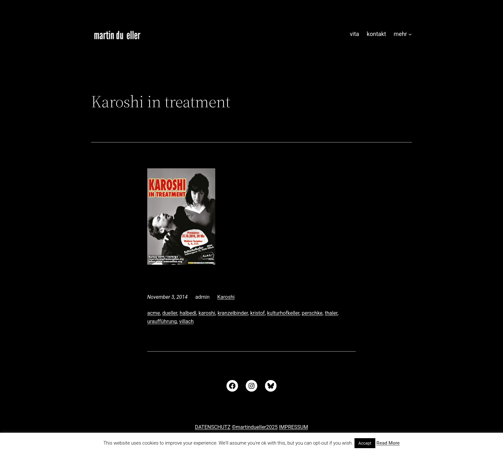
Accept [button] (364, 443)
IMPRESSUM (293, 427)
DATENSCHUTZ (213, 427)
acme (153, 313)
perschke (312, 313)
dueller (169, 313)
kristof (257, 313)
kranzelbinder (232, 313)
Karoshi (225, 297)
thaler (331, 313)
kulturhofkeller (283, 313)
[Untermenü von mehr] (410, 34)
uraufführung (162, 321)
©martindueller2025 (254, 427)
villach (186, 321)
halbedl (188, 313)
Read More (388, 443)
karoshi (207, 313)
